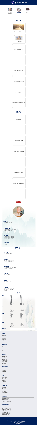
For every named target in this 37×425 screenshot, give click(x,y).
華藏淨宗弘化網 (19, 2)
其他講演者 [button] (10, 268)
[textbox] (22, 329)
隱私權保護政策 (18, 423)
